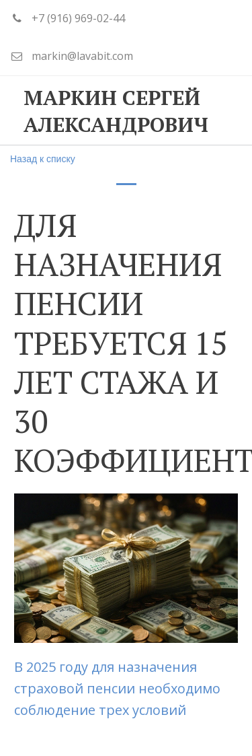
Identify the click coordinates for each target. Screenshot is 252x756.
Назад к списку (42, 158)
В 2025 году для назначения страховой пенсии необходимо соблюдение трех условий (117, 689)
